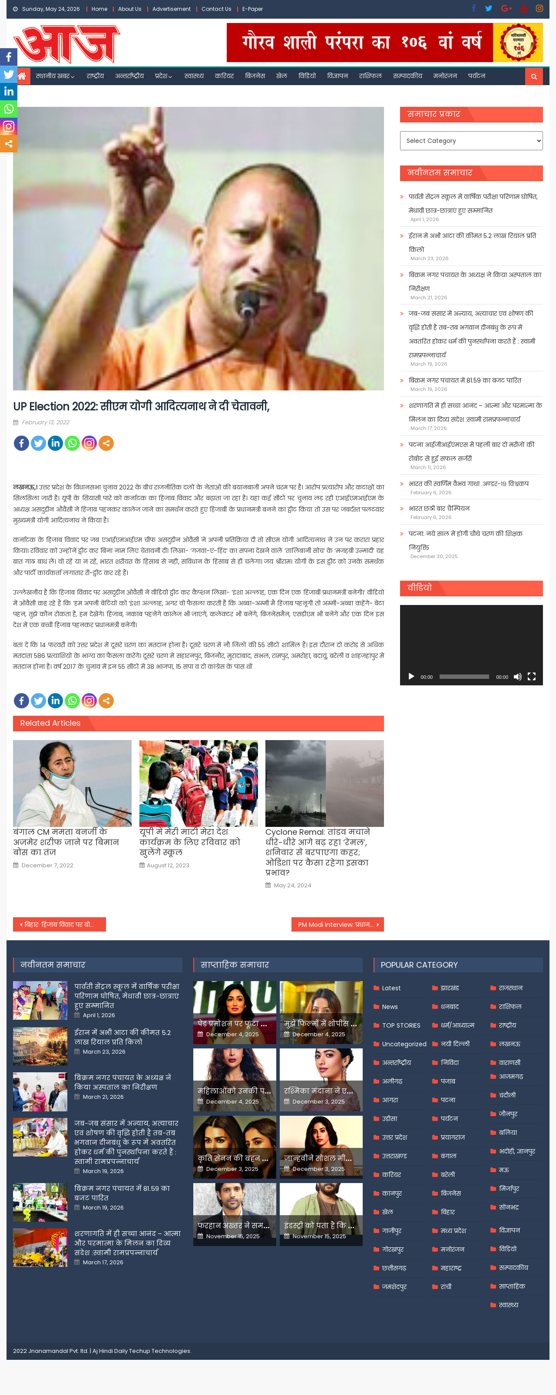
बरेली (448, 1174)
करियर (224, 76)
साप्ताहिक (512, 1286)
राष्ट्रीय (95, 76)
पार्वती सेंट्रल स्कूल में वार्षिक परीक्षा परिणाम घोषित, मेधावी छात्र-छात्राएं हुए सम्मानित (473, 203)
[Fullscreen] (531, 676)
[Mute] (517, 676)
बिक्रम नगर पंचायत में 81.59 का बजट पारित (465, 380)
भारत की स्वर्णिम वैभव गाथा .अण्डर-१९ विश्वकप (469, 483)
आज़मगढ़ (511, 1076)
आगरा (390, 1100)
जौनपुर (508, 1114)
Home (99, 9)
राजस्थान (511, 988)
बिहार (448, 1212)
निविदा (450, 1062)
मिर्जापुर (509, 1188)
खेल (281, 76)
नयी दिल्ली (455, 1044)
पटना (448, 1100)
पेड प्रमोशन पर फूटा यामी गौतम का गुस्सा (264, 1024)
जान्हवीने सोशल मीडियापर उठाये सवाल (347, 1159)
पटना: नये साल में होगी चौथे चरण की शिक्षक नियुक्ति (466, 540)
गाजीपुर (391, 1230)
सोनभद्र (509, 1207)
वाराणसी (509, 1062)
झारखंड (450, 988)
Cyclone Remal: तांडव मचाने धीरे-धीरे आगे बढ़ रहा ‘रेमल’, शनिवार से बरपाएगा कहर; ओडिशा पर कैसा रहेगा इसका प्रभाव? (317, 852)
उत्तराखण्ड (394, 1156)
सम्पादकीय (407, 76)
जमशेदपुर (394, 1287)
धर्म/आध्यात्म (457, 1025)
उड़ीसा (389, 1118)
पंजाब (448, 1081)
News (390, 1006)
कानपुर (392, 1193)
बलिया (508, 1132)
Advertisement (171, 9)
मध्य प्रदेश (453, 1230)
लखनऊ (509, 1044)
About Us (130, 9)
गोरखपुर (393, 1249)
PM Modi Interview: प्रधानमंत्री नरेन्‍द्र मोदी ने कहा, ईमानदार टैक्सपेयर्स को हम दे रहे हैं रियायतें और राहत (341, 924)
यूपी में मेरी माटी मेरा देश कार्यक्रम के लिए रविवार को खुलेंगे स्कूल (189, 842)
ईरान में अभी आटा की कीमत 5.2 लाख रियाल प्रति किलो (472, 242)
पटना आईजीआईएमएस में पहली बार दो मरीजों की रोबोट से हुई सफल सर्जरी (471, 451)
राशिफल (370, 76)
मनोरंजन (445, 76)
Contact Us (217, 9)
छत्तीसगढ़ (394, 1268)
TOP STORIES (401, 1025)
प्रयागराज (453, 1137)
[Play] (411, 676)
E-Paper (252, 9)
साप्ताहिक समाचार (235, 964)
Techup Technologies (159, 1351)
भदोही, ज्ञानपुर (517, 1151)
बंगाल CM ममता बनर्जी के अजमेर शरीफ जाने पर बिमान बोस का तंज (66, 842)
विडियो (307, 76)
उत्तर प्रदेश (394, 1137)
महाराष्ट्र (451, 1268)
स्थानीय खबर (53, 76)
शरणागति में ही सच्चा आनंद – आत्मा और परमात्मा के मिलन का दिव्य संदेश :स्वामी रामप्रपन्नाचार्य (475, 412)
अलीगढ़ (392, 1081)
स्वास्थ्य (194, 76)
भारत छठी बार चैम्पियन (439, 508)
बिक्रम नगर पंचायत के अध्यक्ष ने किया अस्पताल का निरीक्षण (475, 282)
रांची (446, 1287)
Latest (391, 988)
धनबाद (450, 1006)
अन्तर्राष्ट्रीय (129, 76)
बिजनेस (255, 76)
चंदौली (507, 1095)
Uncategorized (404, 1044)
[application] (471, 645)
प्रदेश (161, 76)
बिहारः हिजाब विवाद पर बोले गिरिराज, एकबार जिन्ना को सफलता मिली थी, (65, 924)
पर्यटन (476, 76)
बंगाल (449, 1156)
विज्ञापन (337, 76)
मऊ (504, 1170)
